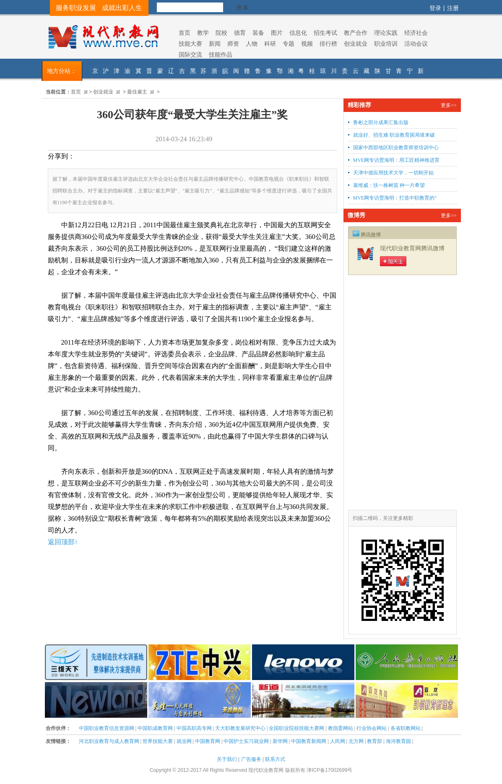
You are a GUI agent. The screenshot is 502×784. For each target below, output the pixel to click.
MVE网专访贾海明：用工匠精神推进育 (396, 160)
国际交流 (190, 54)
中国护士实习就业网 (246, 741)
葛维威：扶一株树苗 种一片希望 (389, 185)
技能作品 (220, 54)
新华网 (280, 741)
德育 (240, 32)
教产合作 (355, 32)
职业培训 (386, 43)
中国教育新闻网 (308, 741)
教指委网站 (340, 728)
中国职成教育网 (155, 728)
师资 (233, 43)
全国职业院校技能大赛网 (296, 728)
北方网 (356, 741)
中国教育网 (207, 741)
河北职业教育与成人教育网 (109, 741)
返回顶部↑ (63, 541)
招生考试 (325, 32)
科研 (270, 43)
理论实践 (386, 32)
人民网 (337, 741)
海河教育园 (398, 741)
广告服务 (251, 759)
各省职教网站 (405, 728)
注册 (453, 8)
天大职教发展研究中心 (240, 728)
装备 (258, 32)
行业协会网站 (371, 728)
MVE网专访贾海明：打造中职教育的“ (395, 198)
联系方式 (275, 759)
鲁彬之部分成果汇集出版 (380, 122)
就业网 (184, 741)
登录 (435, 8)
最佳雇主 (137, 92)
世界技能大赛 (158, 741)
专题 (288, 43)
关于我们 (227, 759)
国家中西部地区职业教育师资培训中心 (396, 148)
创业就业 (355, 43)
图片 (277, 32)
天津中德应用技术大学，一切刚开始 (393, 173)
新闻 (215, 43)
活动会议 (416, 43)
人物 (252, 43)
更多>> (449, 105)
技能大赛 (190, 43)
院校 (221, 32)
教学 (203, 32)
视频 (307, 43)
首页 (184, 32)
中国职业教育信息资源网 (106, 728)
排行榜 (328, 43)
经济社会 (416, 32)
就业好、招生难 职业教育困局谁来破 (394, 135)
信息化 (298, 32)
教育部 (374, 741)
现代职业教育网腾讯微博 (412, 248)
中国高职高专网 (194, 728)
